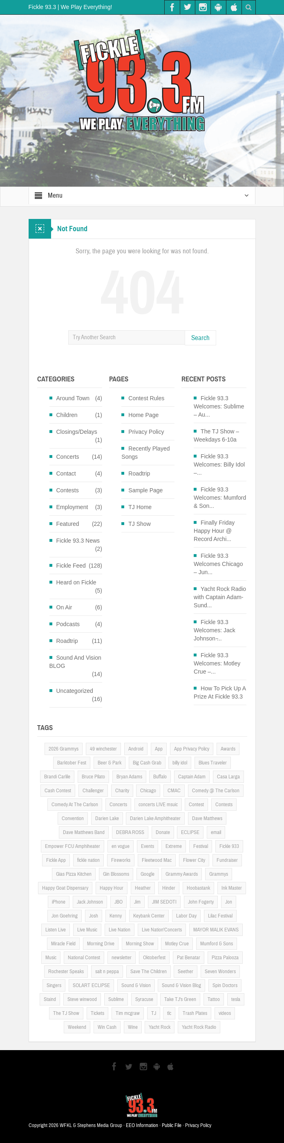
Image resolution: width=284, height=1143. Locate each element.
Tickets (97, 1013)
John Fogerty (201, 902)
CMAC (174, 790)
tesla (235, 999)
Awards (228, 749)
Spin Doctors (224, 985)
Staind (50, 999)
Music (50, 957)
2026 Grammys (63, 749)
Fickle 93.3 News (78, 540)
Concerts (67, 456)
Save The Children (148, 971)
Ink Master (231, 888)
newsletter (122, 957)
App (159, 749)
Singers (54, 985)
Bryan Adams (129, 776)
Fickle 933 (229, 846)
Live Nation (119, 930)
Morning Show (140, 943)
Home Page (143, 415)
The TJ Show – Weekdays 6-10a (216, 435)
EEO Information (142, 1125)
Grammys (218, 874)
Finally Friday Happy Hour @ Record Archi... (214, 530)
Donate (163, 832)
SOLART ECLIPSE (91, 985)
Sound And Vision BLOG (75, 661)
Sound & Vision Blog (181, 985)
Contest (196, 804)
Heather (143, 888)
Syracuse (144, 999)
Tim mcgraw (128, 1013)
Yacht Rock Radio (199, 1027)
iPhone (58, 902)
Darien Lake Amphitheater (155, 818)
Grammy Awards (181, 874)
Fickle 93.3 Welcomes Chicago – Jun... (218, 563)
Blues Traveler (213, 763)
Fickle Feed (71, 565)
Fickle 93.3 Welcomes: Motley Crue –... (217, 663)
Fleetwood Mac (157, 860)
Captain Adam (192, 776)
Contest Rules (146, 398)
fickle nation (88, 860)
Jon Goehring (64, 916)
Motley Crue (177, 943)
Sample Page (145, 490)
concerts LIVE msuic (158, 804)
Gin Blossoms (116, 874)
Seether (185, 971)
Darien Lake (107, 818)
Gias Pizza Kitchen (74, 874)
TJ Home (140, 507)
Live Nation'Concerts (162, 930)
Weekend (77, 1027)
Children (67, 415)
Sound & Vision (136, 985)
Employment (72, 507)
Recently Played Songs (145, 452)
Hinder (168, 888)
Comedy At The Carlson (74, 804)
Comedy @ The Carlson (215, 790)
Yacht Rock (159, 1027)
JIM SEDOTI (164, 902)
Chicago (148, 790)
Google (147, 874)
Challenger (93, 790)
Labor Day (186, 916)
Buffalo (160, 776)
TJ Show (139, 524)
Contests (67, 490)
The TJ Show (66, 1013)
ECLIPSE (190, 832)
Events (147, 846)
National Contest (84, 957)
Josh (93, 916)
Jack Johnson (90, 902)
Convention (73, 818)
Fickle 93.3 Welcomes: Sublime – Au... (219, 406)
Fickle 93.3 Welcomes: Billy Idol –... (219, 464)
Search (200, 338)
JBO (118, 902)
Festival (200, 846)
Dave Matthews (207, 818)
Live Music (87, 930)
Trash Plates (195, 1013)
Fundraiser (227, 860)
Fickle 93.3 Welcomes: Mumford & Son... (220, 497)
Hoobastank (198, 888)
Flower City (194, 860)
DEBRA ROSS (130, 832)
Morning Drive (100, 943)
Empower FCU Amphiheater (72, 846)
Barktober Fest (71, 763)
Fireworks (120, 860)
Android (135, 749)
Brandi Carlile (57, 776)
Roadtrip (67, 641)
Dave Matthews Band (84, 832)
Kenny (116, 916)
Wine (133, 1027)
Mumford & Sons (216, 943)
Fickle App (56, 860)
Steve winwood (82, 999)
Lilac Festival (220, 916)
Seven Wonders (220, 971)
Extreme (173, 846)
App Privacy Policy (191, 749)
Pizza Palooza (225, 957)
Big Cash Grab (147, 763)
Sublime (116, 999)
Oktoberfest (154, 957)
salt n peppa (107, 971)
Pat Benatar (188, 957)
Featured (67, 524)
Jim (137, 902)
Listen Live (55, 930)
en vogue (121, 846)
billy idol (179, 763)
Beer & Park (109, 763)
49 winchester (103, 749)
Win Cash (107, 1027)
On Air (64, 607)
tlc (169, 1013)
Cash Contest (58, 790)
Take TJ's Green (180, 999)
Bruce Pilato (93, 776)
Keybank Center (149, 916)
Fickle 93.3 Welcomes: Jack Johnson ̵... (214, 630)
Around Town (72, 398)
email (216, 832)
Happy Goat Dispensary (65, 888)
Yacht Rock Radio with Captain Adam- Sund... (220, 597)
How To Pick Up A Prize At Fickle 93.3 (220, 692)
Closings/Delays (76, 431)
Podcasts (68, 624)
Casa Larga (228, 776)
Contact (66, 473)
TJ (153, 1013)
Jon (228, 902)
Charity (122, 790)
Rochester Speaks (66, 971)
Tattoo (214, 999)
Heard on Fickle (76, 582)
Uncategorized (74, 691)
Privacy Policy (146, 431)
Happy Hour (111, 888)
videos (225, 1013)
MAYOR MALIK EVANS (216, 930)
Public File (171, 1125)
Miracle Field (63, 943)
